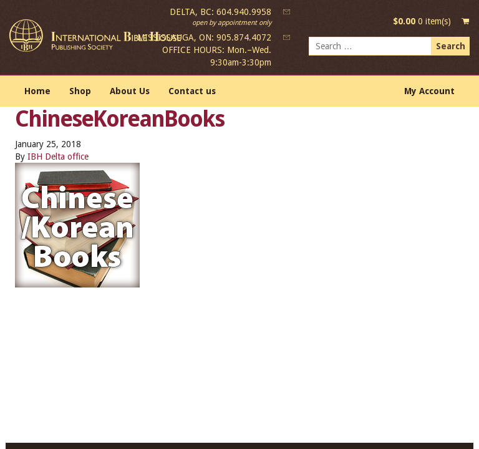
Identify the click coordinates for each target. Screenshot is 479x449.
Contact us (192, 91)
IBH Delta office (58, 157)
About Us (130, 91)
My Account (429, 91)
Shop (80, 91)
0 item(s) (422, 21)
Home (37, 91)
